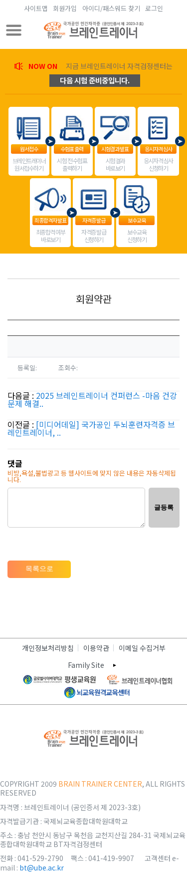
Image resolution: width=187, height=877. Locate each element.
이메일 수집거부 (142, 647)
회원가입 (65, 8)
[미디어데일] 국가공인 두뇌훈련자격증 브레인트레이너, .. (91, 428)
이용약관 (96, 647)
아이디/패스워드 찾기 (111, 8)
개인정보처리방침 (48, 647)
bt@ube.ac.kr (41, 868)
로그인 (154, 8)
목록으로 (39, 569)
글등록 (164, 507)
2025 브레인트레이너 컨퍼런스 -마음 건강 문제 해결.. (92, 399)
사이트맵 (36, 8)
